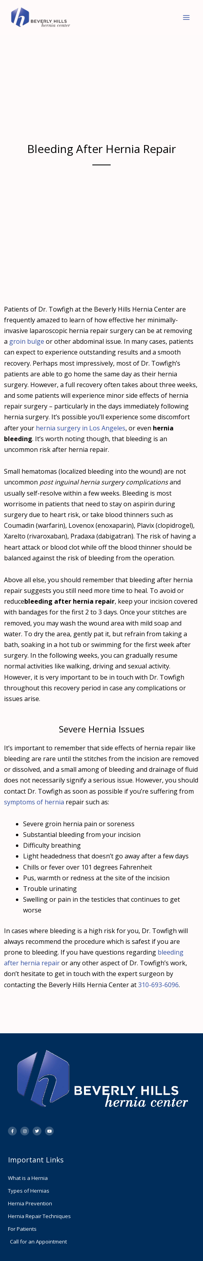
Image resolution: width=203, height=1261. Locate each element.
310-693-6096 (158, 984)
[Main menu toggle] (186, 17)
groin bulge (26, 341)
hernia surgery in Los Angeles (79, 428)
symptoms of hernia (34, 802)
